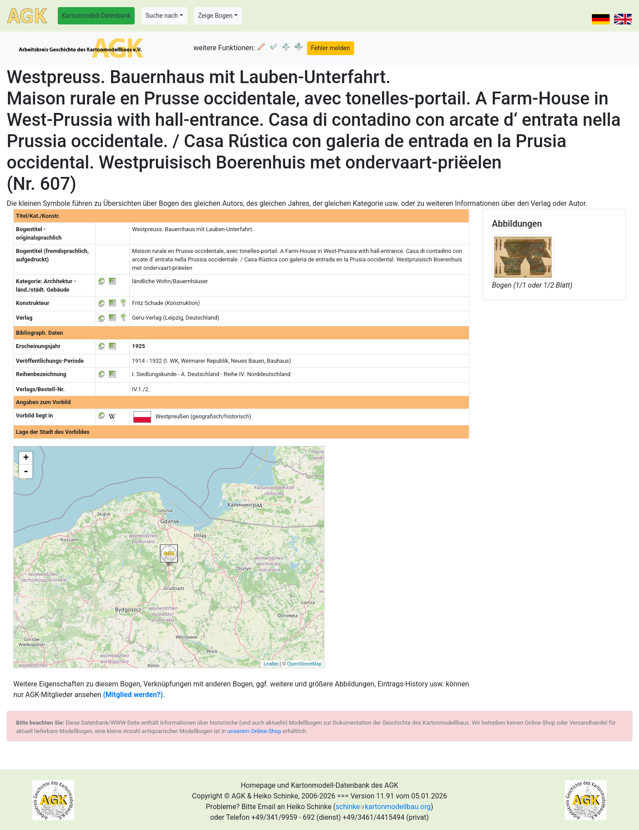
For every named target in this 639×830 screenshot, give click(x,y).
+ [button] (26, 458)
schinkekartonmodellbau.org (383, 806)
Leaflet (271, 663)
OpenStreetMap (304, 663)
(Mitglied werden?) (133, 694)
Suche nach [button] (162, 15)
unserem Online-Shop (255, 731)
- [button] (26, 471)
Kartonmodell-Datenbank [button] (96, 15)
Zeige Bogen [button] (215, 15)
